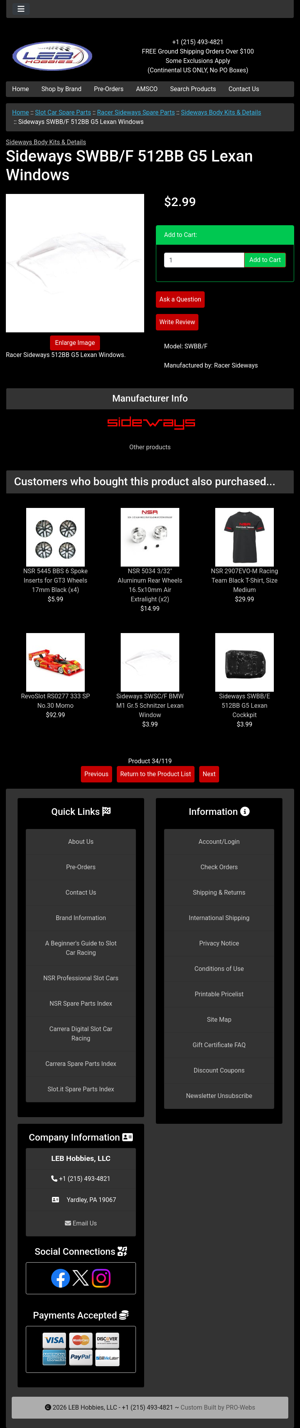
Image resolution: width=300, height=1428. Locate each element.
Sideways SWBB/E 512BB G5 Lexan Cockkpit (244, 705)
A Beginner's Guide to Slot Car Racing (81, 948)
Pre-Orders (109, 89)
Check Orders (219, 867)
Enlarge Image (75, 342)
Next (209, 774)
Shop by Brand (61, 89)
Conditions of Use (219, 968)
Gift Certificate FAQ (219, 1045)
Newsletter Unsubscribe (219, 1096)
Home (20, 89)
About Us (80, 841)
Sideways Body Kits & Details (221, 112)
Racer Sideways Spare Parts (136, 112)
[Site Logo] (54, 51)
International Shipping (219, 918)
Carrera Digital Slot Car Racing (80, 1033)
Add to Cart (265, 260)
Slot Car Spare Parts (63, 112)
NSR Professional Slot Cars (81, 978)
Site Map (219, 1019)
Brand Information (81, 918)
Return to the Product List (155, 774)
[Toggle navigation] (21, 9)
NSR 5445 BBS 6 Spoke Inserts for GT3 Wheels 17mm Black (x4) (55, 580)
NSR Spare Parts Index (81, 1003)
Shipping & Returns (219, 892)
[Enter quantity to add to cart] (204, 260)
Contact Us (244, 89)
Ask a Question (180, 299)
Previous (96, 774)
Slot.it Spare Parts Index (81, 1089)
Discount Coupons (219, 1070)
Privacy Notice (219, 943)
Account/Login (218, 841)
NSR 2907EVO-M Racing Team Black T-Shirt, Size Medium (244, 580)
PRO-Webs (240, 1407)
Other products (150, 447)
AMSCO (146, 89)
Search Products (193, 89)
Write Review (177, 322)
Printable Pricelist (219, 994)
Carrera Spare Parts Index (80, 1063)
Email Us (81, 1223)
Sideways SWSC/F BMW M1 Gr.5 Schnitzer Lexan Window (150, 705)
